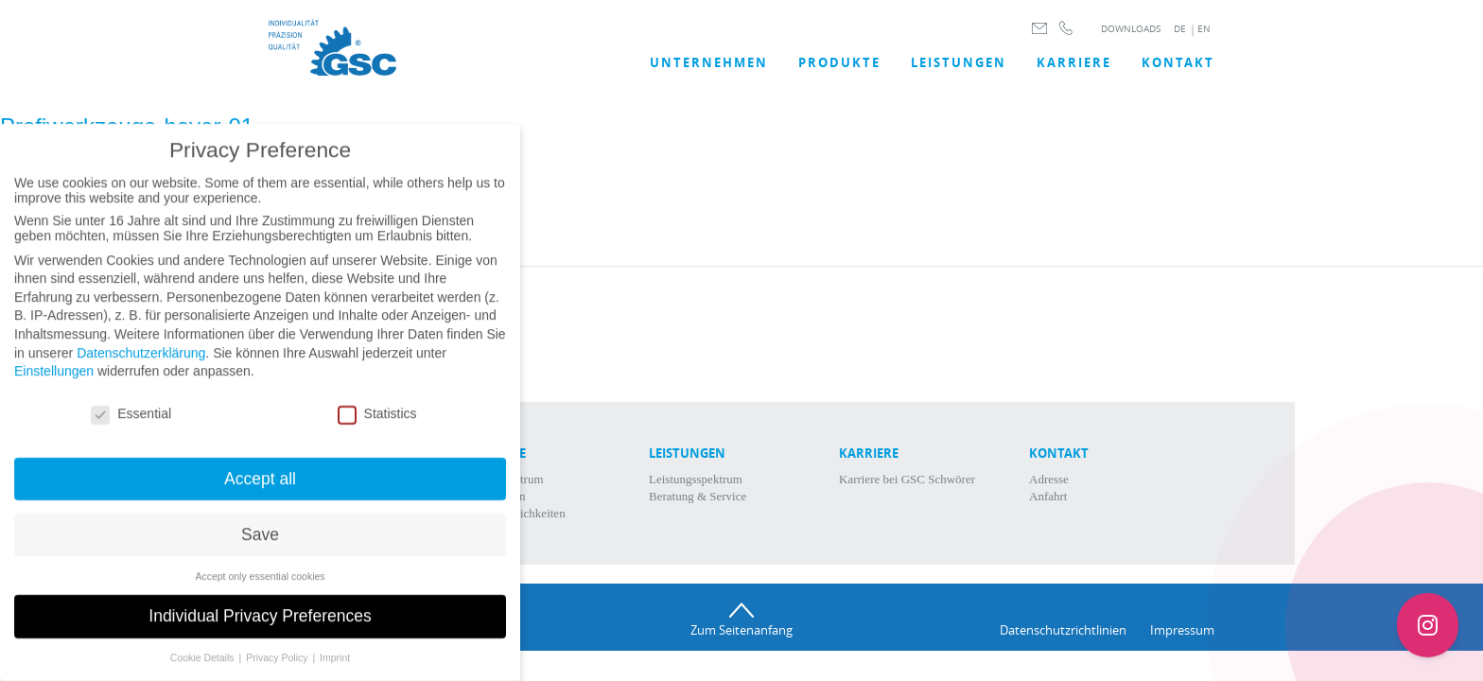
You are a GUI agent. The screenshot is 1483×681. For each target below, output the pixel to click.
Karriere (1074, 62)
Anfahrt (1048, 496)
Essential (131, 426)
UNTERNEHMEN (709, 62)
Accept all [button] (260, 491)
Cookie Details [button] (203, 671)
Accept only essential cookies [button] (259, 589)
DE (1180, 29)
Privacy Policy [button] (278, 671)
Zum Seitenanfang (741, 629)
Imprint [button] (335, 671)
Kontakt (1178, 62)
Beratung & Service (697, 496)
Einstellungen (54, 385)
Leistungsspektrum (695, 479)
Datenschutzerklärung (141, 366)
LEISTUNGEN (958, 62)
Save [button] (260, 547)
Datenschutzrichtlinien (1063, 629)
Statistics (377, 426)
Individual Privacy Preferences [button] (259, 629)
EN (1204, 29)
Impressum (1182, 629)
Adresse (1049, 479)
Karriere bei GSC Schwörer (907, 479)
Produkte (839, 62)
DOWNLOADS (1130, 29)
